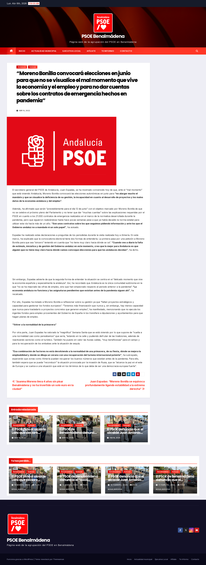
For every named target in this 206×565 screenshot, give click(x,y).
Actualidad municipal (44, 51)
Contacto (126, 51)
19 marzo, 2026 (22, 485)
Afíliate (91, 51)
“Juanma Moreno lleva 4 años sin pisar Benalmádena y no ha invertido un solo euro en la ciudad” (43, 385)
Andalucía (22, 67)
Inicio (22, 51)
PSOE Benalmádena (103, 36)
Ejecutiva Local (72, 51)
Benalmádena (18, 425)
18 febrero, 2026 (119, 485)
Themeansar (58, 559)
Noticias (32, 67)
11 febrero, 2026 (167, 485)
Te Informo (107, 51)
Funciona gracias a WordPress (20, 559)
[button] (197, 51)
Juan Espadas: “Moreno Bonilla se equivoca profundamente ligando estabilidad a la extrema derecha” (115, 385)
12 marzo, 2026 (70, 485)
